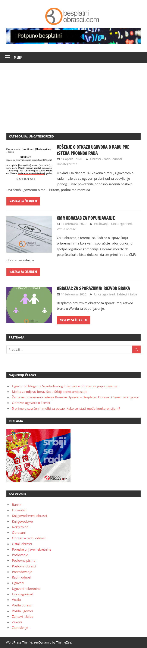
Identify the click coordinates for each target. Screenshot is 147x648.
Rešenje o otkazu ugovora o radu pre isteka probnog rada (93, 150)
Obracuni (19, 532)
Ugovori (18, 583)
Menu (18, 57)
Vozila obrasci (66, 229)
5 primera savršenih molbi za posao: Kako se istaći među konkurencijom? (66, 408)
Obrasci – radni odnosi (28, 538)
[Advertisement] (73, 94)
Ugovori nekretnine (26, 588)
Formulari (19, 510)
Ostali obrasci (22, 544)
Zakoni (17, 622)
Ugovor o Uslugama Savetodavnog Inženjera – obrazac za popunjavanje (64, 386)
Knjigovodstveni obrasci (29, 515)
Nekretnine (20, 527)
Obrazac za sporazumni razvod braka (93, 288)
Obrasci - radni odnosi (106, 159)
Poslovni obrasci (24, 566)
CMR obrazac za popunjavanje (86, 218)
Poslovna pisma (23, 560)
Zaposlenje (20, 627)
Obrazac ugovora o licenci (31, 403)
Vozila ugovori (22, 611)
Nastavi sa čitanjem (23, 201)
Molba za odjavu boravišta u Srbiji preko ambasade (49, 391)
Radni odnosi (21, 577)
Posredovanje (22, 572)
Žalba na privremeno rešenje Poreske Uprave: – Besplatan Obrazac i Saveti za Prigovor (75, 397)
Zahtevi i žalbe (127, 294)
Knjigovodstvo (22, 521)
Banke (16, 504)
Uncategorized (67, 164)
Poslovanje (101, 224)
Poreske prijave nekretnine (31, 549)
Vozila (16, 599)
